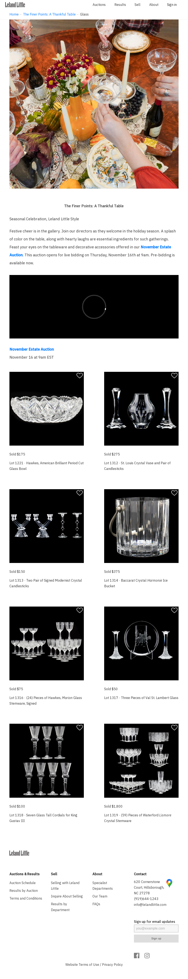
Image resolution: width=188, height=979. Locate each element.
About (153, 5)
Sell (137, 5)
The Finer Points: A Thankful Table (49, 14)
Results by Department (60, 907)
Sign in (172, 5)
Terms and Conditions (25, 898)
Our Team (99, 896)
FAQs (96, 904)
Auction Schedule (22, 883)
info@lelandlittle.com (150, 904)
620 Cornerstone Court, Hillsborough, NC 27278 (149, 887)
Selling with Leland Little (65, 886)
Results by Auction (23, 890)
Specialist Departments (102, 886)
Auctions (99, 5)
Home (14, 14)
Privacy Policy (112, 964)
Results (120, 5)
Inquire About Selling (67, 896)
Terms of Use (89, 964)
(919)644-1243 (146, 899)
